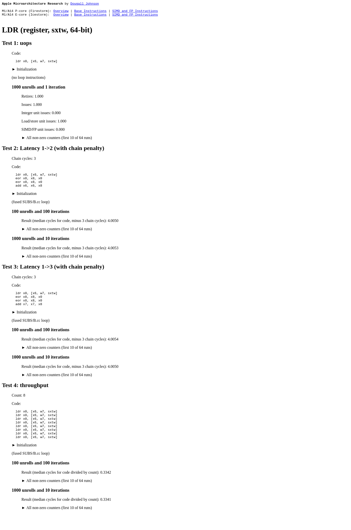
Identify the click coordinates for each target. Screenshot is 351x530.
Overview (60, 13)
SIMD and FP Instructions (135, 13)
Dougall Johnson (84, 4)
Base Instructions (90, 13)
